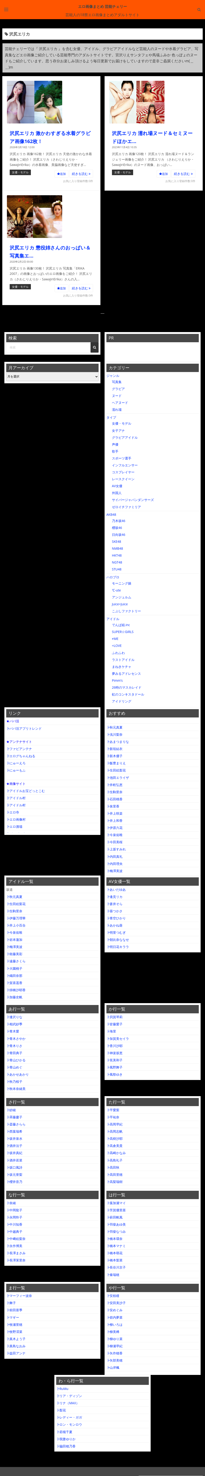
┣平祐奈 (112, 1117)
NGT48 (117, 562)
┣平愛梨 (112, 1110)
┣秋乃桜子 (14, 1081)
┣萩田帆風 (114, 1217)
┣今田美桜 (114, 842)
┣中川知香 (14, 1224)
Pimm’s (117, 680)
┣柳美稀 (112, 1331)
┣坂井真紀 (14, 1153)
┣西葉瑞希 (14, 1131)
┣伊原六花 (114, 827)
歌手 (115, 451)
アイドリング (121, 701)
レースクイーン (123, 479)
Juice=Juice (120, 604)
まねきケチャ (121, 666)
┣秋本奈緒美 (16, 1088)
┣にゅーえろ (16, 763)
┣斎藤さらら (16, 1124)
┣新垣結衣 (114, 749)
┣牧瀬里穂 (14, 1324)
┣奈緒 (11, 1203)
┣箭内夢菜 (114, 1317)
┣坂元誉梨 (14, 1174)
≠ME (115, 638)
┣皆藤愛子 (114, 1024)
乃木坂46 (118, 521)
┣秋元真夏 (114, 727)
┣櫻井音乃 (14, 1181)
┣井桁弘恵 (114, 785)
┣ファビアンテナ (19, 749)
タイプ (111, 417)
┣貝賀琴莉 (114, 1017)
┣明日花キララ (117, 947)
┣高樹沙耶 (114, 1138)
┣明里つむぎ (116, 932)
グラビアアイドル (125, 437)
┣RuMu (62, 1388)
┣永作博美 (14, 1246)
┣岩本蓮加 (14, 939)
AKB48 (111, 514)
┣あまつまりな (117, 741)
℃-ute (116, 590)
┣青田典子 (14, 1053)
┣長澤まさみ (16, 1253)
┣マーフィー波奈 (19, 1295)
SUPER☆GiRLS (123, 632)
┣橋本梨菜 (114, 1260)
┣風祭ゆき (114, 1074)
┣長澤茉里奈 (16, 1260)
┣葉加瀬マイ (116, 1203)
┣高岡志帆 (114, 1131)
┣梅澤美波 (114, 871)
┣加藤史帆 (14, 997)
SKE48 (116, 541)
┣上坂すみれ (116, 849)
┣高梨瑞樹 (114, 1181)
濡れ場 (117, 409)
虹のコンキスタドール (128, 694)
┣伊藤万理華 (16, 918)
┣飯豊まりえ (116, 763)
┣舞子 (11, 1303)
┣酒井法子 (14, 1145)
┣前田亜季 (14, 1310)
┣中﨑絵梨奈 (16, 1238)
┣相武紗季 (14, 1024)
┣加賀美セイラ (117, 1038)
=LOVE (117, 645)
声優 (115, 444)
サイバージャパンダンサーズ (133, 500)
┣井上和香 (114, 820)
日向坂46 (118, 534)
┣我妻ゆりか (66, 1439)
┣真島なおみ (16, 1346)
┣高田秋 (112, 1167)
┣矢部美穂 (114, 1360)
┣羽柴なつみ (116, 1231)
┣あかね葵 (114, 925)
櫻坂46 (117, 527)
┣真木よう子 (16, 1339)
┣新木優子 (114, 756)
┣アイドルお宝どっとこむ (25, 791)
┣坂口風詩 (14, 1167)
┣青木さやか (16, 1038)
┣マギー (12, 1317)
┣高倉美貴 (114, 1145)
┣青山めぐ (14, 1067)
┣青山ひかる (16, 1060)
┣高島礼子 (114, 1160)
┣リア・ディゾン (69, 1396)
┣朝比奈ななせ (117, 939)
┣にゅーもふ (16, 770)
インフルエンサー (125, 465)
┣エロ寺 (12, 812)
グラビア (118, 389)
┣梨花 (61, 1410)
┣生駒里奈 (114, 792)
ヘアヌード (120, 402)
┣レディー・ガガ (69, 1417)
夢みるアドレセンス (126, 673)
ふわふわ (118, 653)
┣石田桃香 (114, 799)
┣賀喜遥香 (14, 983)
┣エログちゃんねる (20, 756)
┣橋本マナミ (116, 1246)
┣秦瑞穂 (112, 1274)
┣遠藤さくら (16, 961)
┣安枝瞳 (112, 1295)
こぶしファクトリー (126, 611)
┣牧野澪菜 (14, 1331)
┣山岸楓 (112, 1367)
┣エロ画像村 (16, 819)
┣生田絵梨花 (116, 770)
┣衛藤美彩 (14, 954)
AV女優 (117, 486)
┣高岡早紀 (114, 1124)
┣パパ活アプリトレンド (24, 728)
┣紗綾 (11, 1110)
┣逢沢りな (14, 1017)
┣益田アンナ (16, 1353)
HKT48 (117, 555)
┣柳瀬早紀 (114, 1346)
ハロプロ (112, 577)
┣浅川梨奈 (114, 734)
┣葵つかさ (114, 911)
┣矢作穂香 (114, 1353)
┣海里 (111, 1031)
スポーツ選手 (121, 458)
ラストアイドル (123, 659)
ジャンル (112, 375)
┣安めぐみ (114, 1310)
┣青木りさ (14, 1046)
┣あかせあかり (17, 1074)
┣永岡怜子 (14, 1217)
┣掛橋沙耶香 (16, 990)
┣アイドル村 (16, 798)
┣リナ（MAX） (67, 1403)
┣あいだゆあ (116, 889)
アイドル (112, 619)
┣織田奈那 (14, 975)
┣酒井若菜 (14, 1160)
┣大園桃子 (14, 968)
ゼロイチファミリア (126, 507)
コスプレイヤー (123, 472)
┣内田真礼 (114, 856)
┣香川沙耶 (114, 1046)
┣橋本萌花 (114, 1253)
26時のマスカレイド (126, 687)
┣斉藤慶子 (14, 1117)
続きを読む (81, 173)
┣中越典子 (14, 1231)
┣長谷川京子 (116, 1267)
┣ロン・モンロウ (69, 1424)
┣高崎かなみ (116, 1153)
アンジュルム (121, 597)
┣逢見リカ (114, 896)
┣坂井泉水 (14, 1138)
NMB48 (117, 548)
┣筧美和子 (114, 1060)
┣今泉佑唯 (114, 835)
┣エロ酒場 (14, 826)
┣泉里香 (112, 806)
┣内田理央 (114, 863)
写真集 (117, 382)
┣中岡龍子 (14, 1210)
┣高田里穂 (114, 1174)
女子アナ (118, 430)
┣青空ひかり (116, 918)
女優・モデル (20, 172)
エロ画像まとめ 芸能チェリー (102, 6)
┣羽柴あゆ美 (116, 1224)
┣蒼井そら (114, 904)
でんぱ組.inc (121, 625)
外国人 (117, 493)
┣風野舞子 (114, 1067)
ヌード (117, 395)
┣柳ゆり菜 (114, 1339)
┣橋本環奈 (114, 1238)
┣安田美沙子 (116, 1303)
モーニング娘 (121, 583)
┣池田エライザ (117, 777)
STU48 (117, 569)
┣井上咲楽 (114, 813)
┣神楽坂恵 (114, 1053)
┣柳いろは (114, 1324)
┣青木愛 (12, 1031)
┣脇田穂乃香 (66, 1446)
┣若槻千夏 (64, 1432)
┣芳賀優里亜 (116, 1210)
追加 (61, 174)
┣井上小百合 (16, 925)
